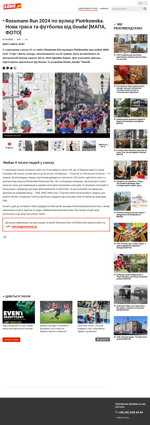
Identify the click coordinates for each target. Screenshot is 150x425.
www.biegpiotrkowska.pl (24, 226)
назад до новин (11, 339)
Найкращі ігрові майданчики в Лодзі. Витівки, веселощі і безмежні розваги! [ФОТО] (131, 277)
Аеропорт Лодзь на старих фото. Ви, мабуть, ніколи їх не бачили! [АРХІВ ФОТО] (130, 308)
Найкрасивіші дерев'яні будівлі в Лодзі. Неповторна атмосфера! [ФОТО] (130, 121)
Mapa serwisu (123, 418)
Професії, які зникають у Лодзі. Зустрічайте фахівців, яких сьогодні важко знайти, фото (130, 183)
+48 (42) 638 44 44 (131, 412)
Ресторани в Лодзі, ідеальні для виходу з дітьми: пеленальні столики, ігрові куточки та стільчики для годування (130, 89)
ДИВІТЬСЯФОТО (104, 146)
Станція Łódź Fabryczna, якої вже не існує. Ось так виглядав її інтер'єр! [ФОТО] (131, 152)
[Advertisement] (56, 266)
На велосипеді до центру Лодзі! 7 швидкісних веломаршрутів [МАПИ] (130, 215)
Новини (104, 8)
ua (5, 237)
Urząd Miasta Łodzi (88, 8)
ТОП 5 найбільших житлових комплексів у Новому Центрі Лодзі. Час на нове (131, 57)
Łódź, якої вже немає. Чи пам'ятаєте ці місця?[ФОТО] (131, 338)
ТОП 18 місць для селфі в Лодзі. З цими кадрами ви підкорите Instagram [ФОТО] (131, 246)
